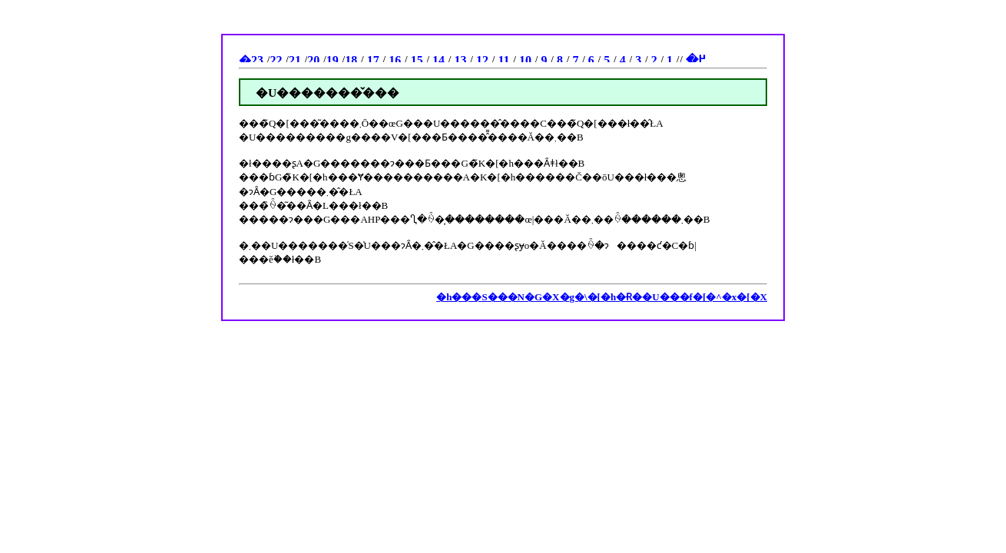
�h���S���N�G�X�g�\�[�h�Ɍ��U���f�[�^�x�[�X (601, 297)
